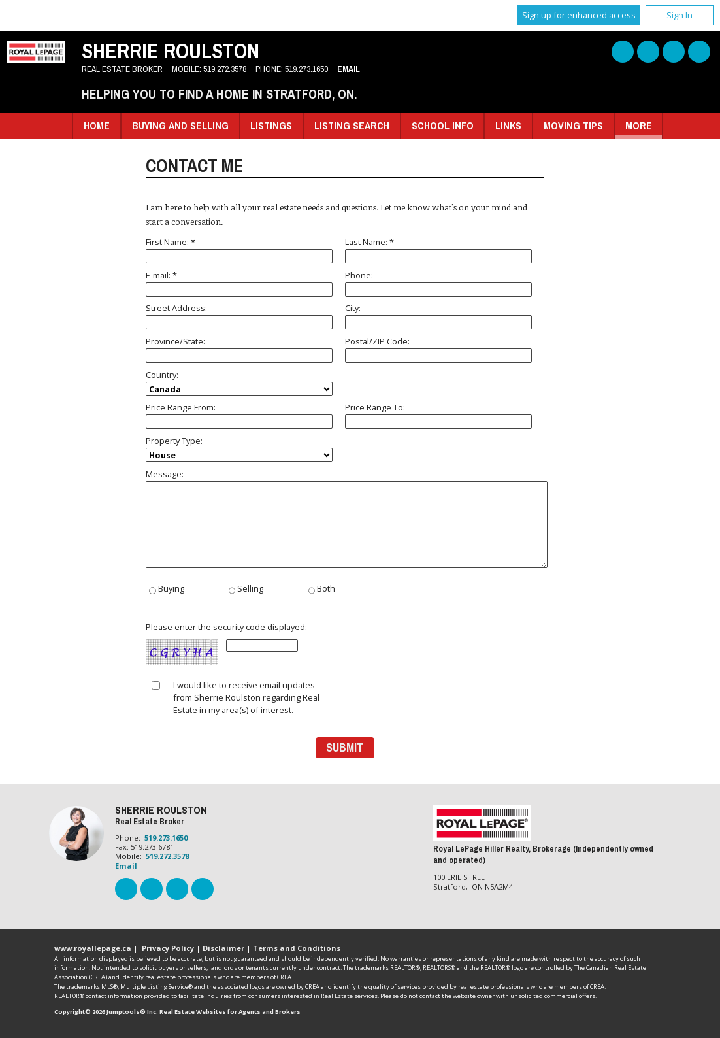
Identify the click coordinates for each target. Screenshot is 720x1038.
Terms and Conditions (296, 948)
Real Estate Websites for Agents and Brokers (230, 1011)
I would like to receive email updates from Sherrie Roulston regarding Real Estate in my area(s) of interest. (246, 697)
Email (348, 69)
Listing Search (351, 126)
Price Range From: (239, 415)
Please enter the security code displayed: (226, 644)
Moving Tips (573, 126)
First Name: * (239, 249)
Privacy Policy (168, 948)
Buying (166, 589)
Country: (239, 382)
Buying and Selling (180, 126)
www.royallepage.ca (92, 948)
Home (97, 126)
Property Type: (239, 448)
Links (508, 126)
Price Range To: (438, 415)
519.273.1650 (306, 69)
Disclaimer (223, 948)
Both (321, 589)
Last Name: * (438, 249)
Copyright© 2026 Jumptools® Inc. (106, 1011)
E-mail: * (239, 283)
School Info (443, 126)
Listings (271, 126)
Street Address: (239, 315)
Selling (246, 589)
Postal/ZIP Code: (438, 349)
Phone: (438, 283)
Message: (345, 518)
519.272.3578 (224, 69)
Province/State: (239, 349)
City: (438, 315)
